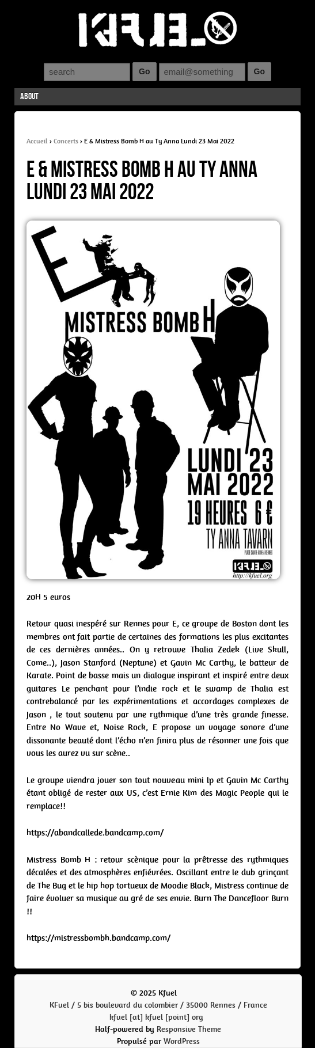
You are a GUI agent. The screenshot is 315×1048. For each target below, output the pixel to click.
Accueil (37, 141)
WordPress (182, 1041)
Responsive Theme (189, 1029)
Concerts (66, 141)
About (29, 96)
